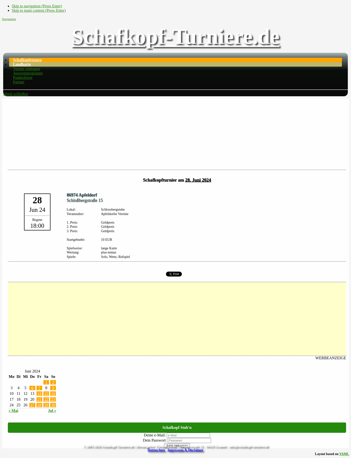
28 (39, 405)
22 (46, 399)
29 (46, 405)
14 (39, 393)
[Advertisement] (175, 133)
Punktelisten (22, 77)
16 (53, 393)
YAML (344, 454)
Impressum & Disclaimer (185, 450)
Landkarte (22, 64)
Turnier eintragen (26, 69)
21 (39, 399)
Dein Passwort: (155, 440)
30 (53, 405)
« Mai (13, 411)
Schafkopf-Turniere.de (175, 36)
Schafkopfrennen (27, 60)
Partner (18, 82)
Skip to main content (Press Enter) (39, 10)
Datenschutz (156, 450)
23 (53, 399)
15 (46, 393)
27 (32, 405)
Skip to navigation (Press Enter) (37, 6)
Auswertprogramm (28, 73)
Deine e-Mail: (155, 435)
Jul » (52, 411)
